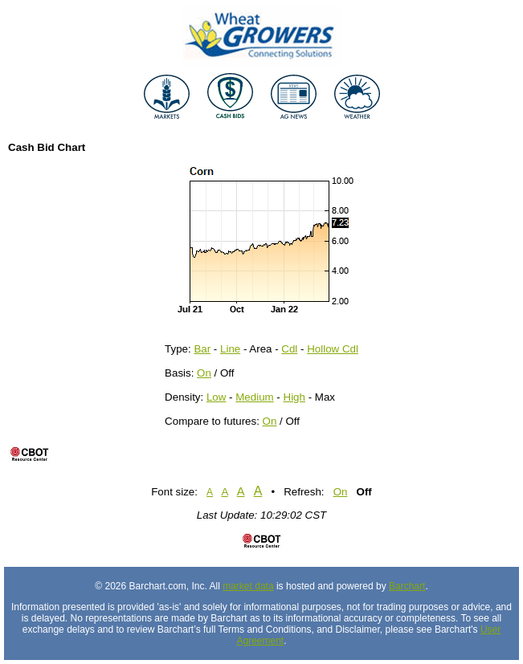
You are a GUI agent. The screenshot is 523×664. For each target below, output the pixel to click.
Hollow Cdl (332, 349)
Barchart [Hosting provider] (407, 586)
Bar (202, 349)
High (294, 397)
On (204, 373)
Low (216, 397)
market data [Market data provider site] (248, 586)
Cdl (289, 349)
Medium (254, 397)
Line (230, 349)
